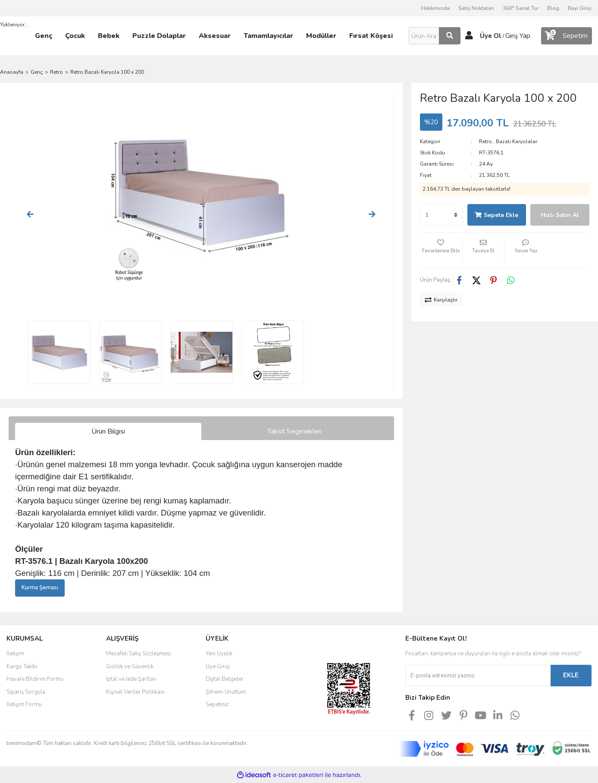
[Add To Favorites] (441, 250)
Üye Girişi (218, 666)
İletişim (15, 653)
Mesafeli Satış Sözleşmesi (138, 653)
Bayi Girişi (580, 8)
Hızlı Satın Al (560, 215)
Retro (485, 141)
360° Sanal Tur (521, 8)
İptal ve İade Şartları (131, 679)
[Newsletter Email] (478, 675)
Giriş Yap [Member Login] (517, 35)
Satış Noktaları (476, 8)
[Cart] (566, 35)
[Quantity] (441, 215)
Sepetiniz (217, 704)
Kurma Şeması (40, 587)
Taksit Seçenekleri (294, 431)
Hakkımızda (435, 8)
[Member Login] (469, 35)
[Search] (434, 35)
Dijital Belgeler (225, 679)
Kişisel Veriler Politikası (135, 692)
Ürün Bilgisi (108, 431)
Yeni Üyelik (219, 653)
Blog (553, 8)
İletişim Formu (24, 704)
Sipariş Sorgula (25, 692)
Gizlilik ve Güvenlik (129, 666)
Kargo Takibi (22, 666)
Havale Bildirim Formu (34, 679)
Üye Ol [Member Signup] (490, 35)
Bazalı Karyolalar (516, 141)
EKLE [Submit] (571, 675)
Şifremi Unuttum (226, 692)
